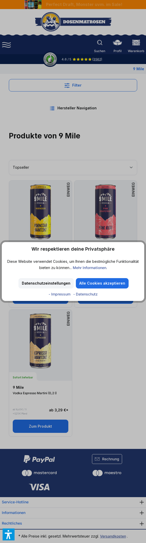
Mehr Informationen (89, 267)
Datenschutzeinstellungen (46, 283)
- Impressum (60, 294)
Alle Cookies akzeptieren (102, 283)
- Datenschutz (85, 294)
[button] (9, 534)
